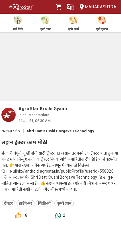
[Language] (70, 7)
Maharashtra (96, 7)
